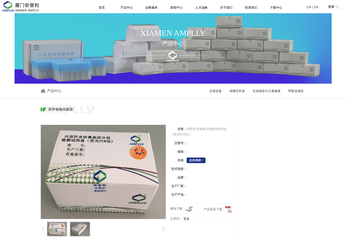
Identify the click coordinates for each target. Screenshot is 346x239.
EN (316, 7)
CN (309, 7)
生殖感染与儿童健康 (266, 91)
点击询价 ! (196, 160)
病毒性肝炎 (237, 91)
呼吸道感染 (296, 91)
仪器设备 (215, 91)
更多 (186, 218)
